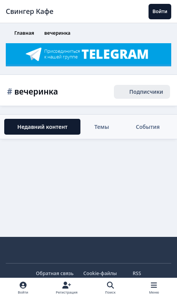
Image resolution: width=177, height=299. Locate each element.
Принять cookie (42, 263)
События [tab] (148, 126)
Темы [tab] (101, 126)
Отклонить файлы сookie (126, 263)
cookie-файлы (66, 217)
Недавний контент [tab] (42, 126)
